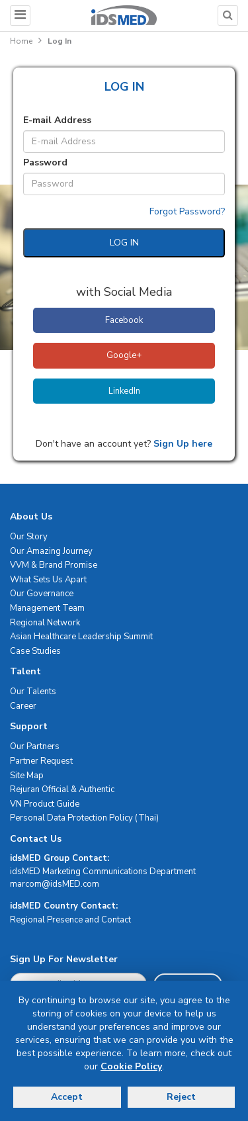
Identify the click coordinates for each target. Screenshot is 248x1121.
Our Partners (35, 746)
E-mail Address (57, 120)
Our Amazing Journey (51, 551)
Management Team (47, 608)
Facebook (124, 320)
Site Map (27, 776)
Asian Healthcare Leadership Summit (81, 637)
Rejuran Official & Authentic (62, 789)
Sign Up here (181, 443)
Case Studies (35, 651)
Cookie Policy (131, 1066)
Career (23, 706)
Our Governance (41, 594)
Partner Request (41, 761)
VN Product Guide (44, 804)
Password (45, 162)
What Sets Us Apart (48, 580)
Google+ (124, 355)
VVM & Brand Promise (53, 565)
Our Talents (33, 691)
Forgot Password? (187, 211)
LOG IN (124, 242)
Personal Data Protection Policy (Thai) (84, 818)
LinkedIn (124, 391)
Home (21, 41)
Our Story (29, 537)
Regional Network (45, 623)
